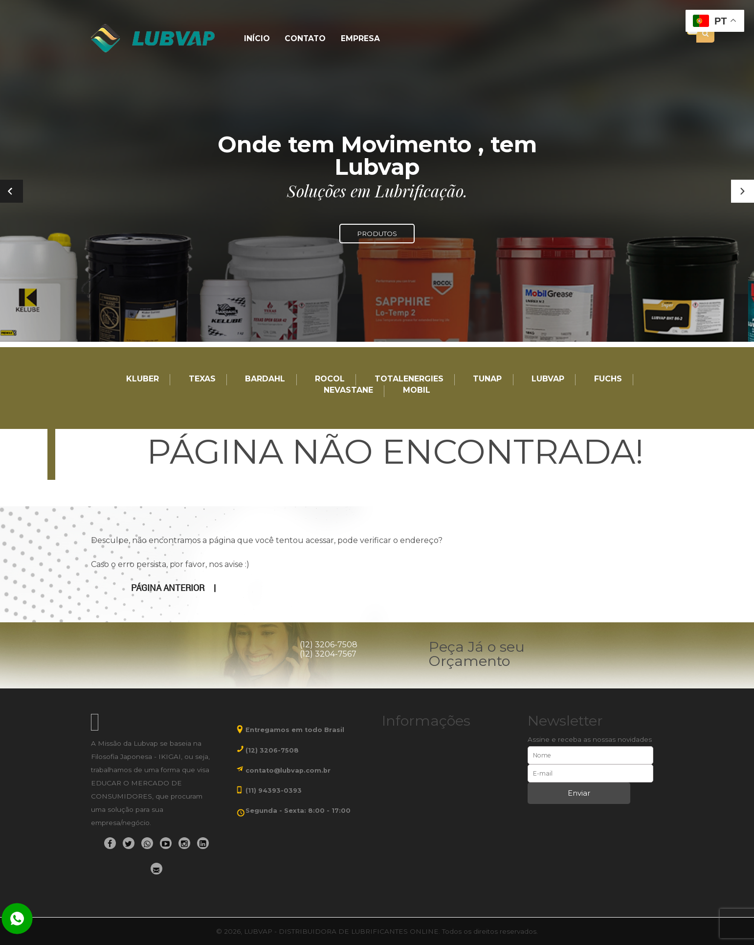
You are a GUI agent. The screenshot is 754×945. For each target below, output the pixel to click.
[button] (742, 191)
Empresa (355, 39)
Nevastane (348, 390)
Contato (303, 39)
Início (256, 39)
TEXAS (202, 379)
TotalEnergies (409, 379)
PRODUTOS (377, 233)
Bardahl (265, 379)
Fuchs (608, 379)
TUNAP (487, 379)
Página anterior (167, 587)
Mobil (416, 390)
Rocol (330, 379)
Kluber (142, 379)
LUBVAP (548, 379)
